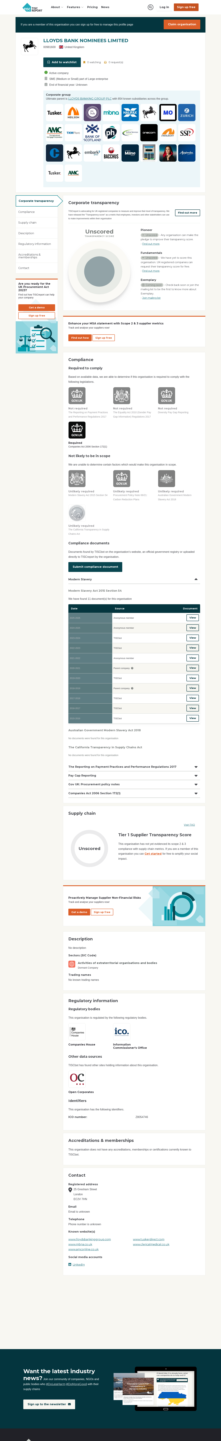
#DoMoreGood (76, 1384)
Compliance (26, 210)
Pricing (92, 7)
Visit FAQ (189, 816)
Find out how (80, 336)
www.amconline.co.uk (83, 1241)
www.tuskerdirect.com (148, 1231)
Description (26, 232)
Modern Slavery (80, 577)
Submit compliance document (95, 565)
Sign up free (186, 7)
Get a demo (37, 306)
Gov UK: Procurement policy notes (94, 776)
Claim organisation (182, 24)
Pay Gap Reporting (82, 767)
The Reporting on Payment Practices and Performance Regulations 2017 (122, 758)
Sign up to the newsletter (49, 1404)
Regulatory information (34, 242)
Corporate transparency (36, 199)
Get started (153, 845)
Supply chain (27, 221)
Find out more (187, 211)
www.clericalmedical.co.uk (151, 1236)
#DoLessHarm (55, 1384)
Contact (23, 266)
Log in (164, 7)
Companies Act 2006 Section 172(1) (94, 785)
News (105, 7)
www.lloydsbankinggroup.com (89, 1231)
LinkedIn (76, 1256)
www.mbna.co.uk (80, 1236)
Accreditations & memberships (29, 255)
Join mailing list (151, 296)
